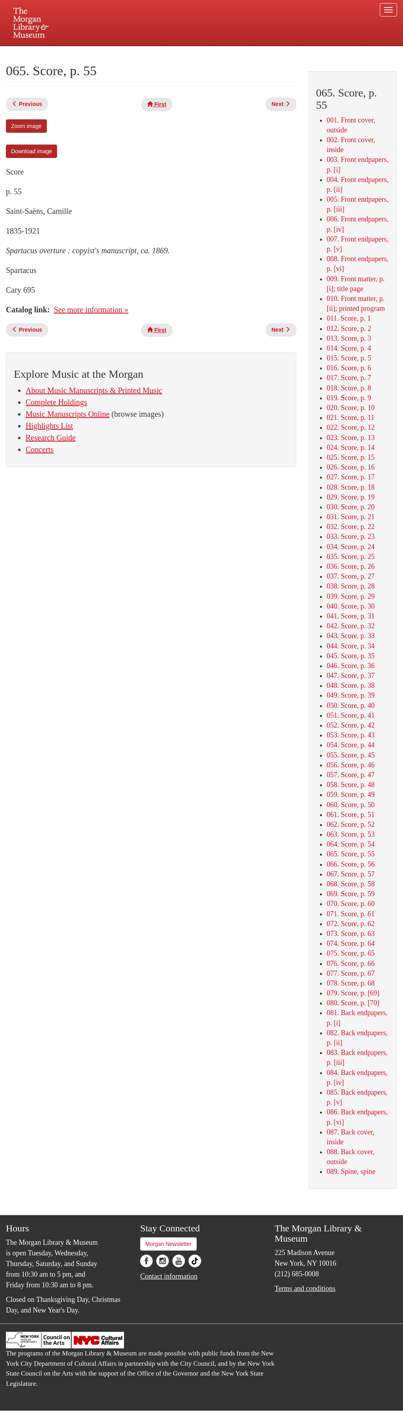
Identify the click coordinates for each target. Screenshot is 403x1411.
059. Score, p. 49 (351, 794)
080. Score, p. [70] (353, 1003)
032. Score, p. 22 (351, 527)
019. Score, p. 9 (349, 398)
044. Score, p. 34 (351, 646)
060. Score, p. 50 (351, 805)
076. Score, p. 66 (351, 963)
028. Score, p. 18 (351, 487)
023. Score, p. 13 (351, 438)
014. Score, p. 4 (349, 348)
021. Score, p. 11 (350, 417)
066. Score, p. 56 (351, 864)
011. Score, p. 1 (349, 318)
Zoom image (26, 126)
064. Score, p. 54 (351, 844)
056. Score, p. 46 (351, 765)
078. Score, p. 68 (351, 983)
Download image (31, 151)
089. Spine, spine (351, 1171)
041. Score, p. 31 (351, 616)
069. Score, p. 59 (351, 894)
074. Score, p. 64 (351, 943)
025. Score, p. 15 (351, 457)
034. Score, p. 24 (351, 547)
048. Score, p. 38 (351, 685)
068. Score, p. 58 (351, 884)
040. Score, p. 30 (351, 606)
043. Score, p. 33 (351, 636)
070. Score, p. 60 (351, 904)
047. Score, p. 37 (351, 676)
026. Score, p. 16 (351, 467)
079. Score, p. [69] (353, 993)
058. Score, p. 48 (351, 785)
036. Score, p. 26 (351, 566)
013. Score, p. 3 (349, 338)
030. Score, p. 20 (351, 507)
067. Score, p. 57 (351, 874)
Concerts (40, 449)
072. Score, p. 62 (351, 924)
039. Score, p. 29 (351, 596)
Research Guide (51, 437)
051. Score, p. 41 (351, 715)
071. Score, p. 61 (351, 914)
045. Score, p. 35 (351, 656)
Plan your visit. (108, 52)
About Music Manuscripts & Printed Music (94, 390)
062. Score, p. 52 (351, 824)
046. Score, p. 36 (351, 666)
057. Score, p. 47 (351, 775)
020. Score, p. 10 (351, 408)
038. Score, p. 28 (351, 586)
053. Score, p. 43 (351, 735)
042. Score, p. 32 (351, 626)
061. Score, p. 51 (351, 815)
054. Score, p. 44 (351, 745)
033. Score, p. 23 (351, 536)
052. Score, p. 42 (351, 725)
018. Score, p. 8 (349, 388)
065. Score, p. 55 (351, 854)
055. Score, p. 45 (351, 755)
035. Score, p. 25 (351, 557)
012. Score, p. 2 (349, 328)
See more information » (91, 309)
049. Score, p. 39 (351, 695)
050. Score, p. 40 (351, 705)
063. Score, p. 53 (351, 834)
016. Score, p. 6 (349, 368)
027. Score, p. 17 (351, 477)
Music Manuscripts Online (67, 414)
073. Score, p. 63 (351, 934)
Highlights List (49, 425)
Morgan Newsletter (168, 1244)
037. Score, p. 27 (351, 576)
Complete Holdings (56, 402)
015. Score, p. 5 (349, 358)
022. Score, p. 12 (351, 427)
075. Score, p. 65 (351, 953)
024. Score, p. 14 (351, 447)
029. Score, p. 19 (351, 497)
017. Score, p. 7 (349, 378)
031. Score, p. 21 (351, 517)
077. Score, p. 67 (351, 973)
